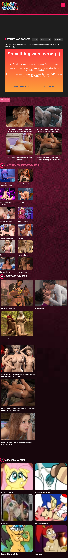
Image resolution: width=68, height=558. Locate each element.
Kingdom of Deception (7, 226)
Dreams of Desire (23, 243)
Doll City (20, 226)
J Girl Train (4, 511)
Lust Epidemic (39, 296)
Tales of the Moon (23, 209)
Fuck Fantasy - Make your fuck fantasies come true (19, 146)
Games (35, 27)
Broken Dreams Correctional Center (6, 172)
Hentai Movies (58, 27)
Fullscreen (5, 87)
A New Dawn (5, 326)
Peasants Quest (22, 260)
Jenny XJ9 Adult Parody (42, 480)
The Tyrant (3, 243)
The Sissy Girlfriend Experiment (6, 191)
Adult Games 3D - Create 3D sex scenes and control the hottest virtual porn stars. (19, 118)
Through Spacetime (6, 209)
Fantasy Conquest (23, 171)
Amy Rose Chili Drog (41, 511)
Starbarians (38, 542)
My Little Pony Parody (8, 480)
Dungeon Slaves (5, 260)
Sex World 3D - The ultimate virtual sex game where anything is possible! (48, 118)
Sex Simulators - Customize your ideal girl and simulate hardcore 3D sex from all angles (18, 363)
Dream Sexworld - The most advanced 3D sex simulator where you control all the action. (48, 147)
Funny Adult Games (45, 27)
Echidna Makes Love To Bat (9, 542)
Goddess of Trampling (8, 296)
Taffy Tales (21, 190)
